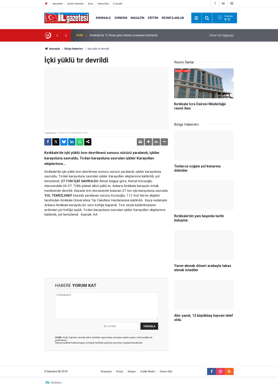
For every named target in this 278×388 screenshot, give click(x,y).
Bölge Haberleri (74, 48)
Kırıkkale (103, 18)
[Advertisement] (24, 95)
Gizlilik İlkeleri (147, 371)
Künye (119, 371)
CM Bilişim (56, 382)
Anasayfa (52, 48)
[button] (148, 141)
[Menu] (196, 18)
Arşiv (90, 3)
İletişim (132, 371)
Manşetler (58, 3)
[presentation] (57, 35)
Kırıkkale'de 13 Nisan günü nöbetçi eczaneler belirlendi (123, 35)
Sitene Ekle (103, 3)
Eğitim (153, 18)
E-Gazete (117, 3)
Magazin (137, 18)
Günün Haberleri (75, 3)
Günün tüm (221, 35)
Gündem (121, 18)
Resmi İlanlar (173, 18)
